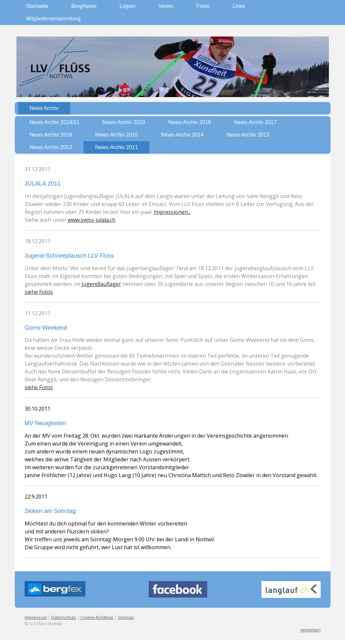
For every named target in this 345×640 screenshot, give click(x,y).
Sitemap (126, 617)
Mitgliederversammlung (53, 18)
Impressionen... (172, 212)
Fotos (202, 6)
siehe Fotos (39, 291)
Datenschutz (63, 617)
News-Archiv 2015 (116, 135)
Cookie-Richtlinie (97, 617)
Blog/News (83, 6)
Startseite (37, 6)
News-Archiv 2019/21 (55, 122)
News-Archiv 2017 (255, 122)
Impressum (36, 617)
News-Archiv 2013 (248, 135)
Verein (166, 6)
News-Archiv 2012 (51, 147)
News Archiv (44, 108)
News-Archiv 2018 (189, 122)
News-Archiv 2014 (182, 135)
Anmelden (310, 630)
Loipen (128, 6)
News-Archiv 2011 (116, 147)
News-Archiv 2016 (51, 135)
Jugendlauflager (101, 284)
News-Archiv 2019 (124, 122)
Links (239, 6)
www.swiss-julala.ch (91, 219)
